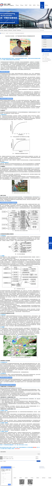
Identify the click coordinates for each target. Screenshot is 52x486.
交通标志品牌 (5, 30)
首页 (4, 33)
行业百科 (44, 42)
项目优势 (34, 5)
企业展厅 (30, 5)
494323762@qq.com (47, 58)
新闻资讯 (42, 5)
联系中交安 (46, 5)
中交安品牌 (21, 5)
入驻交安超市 (14, 30)
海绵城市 (4, 461)
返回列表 (38, 461)
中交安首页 (17, 5)
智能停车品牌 (19, 30)
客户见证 (44, 46)
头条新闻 (7, 33)
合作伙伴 (38, 5)
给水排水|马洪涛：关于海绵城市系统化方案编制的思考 (16, 33)
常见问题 (44, 44)
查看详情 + (37, 458)
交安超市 (26, 5)
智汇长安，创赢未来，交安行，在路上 (8, 458)
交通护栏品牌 (10, 30)
